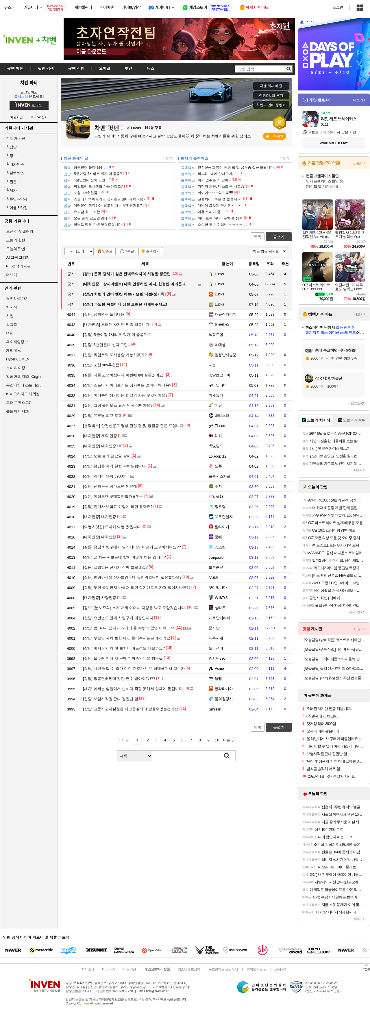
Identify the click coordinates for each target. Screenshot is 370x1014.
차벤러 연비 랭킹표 (271, 105)
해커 (218, 436)
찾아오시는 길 (256, 969)
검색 (227, 755)
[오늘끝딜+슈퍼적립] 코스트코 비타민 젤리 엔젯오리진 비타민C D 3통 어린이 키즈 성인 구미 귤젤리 (334, 640)
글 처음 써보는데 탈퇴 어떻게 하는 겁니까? (124, 557)
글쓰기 (278, 237)
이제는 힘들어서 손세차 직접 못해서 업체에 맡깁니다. (133, 689)
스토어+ (359, 163)
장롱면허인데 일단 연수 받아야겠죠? (119, 678)
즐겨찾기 (153, 251)
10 (217, 740)
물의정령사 (224, 699)
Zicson (220, 425)
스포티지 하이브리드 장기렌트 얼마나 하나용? (127, 385)
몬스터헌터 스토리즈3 (23, 385)
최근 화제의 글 (76, 158)
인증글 (107, 251)
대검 (212, 365)
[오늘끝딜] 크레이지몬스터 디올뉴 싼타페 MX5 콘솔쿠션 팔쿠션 (334, 659)
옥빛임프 (216, 446)
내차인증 (15, 164)
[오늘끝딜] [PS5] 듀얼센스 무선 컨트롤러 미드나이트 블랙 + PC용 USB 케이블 (334, 678)
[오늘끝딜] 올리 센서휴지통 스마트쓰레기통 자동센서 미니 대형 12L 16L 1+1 (334, 668)
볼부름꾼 (216, 567)
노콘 (218, 466)
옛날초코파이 (219, 375)
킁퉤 (218, 537)
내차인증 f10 (103, 446)
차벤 (9, 316)
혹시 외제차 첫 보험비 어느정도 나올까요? (124, 648)
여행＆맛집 (16, 208)
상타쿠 (220, 608)
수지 (218, 486)
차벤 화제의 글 (271, 86)
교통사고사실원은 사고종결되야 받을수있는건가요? (131, 709)
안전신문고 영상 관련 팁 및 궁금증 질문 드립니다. (134, 425)
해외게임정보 (17, 342)
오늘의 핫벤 (15, 240)
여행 (9, 333)
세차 (11, 190)
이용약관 (129, 969)
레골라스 (222, 324)
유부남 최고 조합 (102, 415)
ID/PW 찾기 (40, 117)
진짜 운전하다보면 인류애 (110, 486)
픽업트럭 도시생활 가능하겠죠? (115, 355)
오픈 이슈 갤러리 (19, 231)
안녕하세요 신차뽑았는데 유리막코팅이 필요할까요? (132, 577)
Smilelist (215, 709)
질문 (11, 182)
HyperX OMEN (17, 359)
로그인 (338, 7)
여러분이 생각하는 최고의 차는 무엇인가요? (125, 395)
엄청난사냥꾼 (225, 355)
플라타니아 (224, 689)
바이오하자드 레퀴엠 (23, 394)
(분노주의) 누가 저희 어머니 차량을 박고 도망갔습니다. (134, 608)
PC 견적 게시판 (18, 266)
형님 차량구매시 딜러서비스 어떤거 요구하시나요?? (132, 547)
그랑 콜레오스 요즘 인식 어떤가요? (118, 405)
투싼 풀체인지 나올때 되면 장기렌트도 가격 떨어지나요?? (136, 587)
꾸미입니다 (218, 385)
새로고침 (355, 403)
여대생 (220, 345)
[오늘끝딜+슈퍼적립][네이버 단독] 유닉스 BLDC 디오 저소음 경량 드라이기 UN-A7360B (334, 649)
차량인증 (99, 597)
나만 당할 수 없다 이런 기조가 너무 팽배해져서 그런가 (134, 668)
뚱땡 (218, 678)
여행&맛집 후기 (271, 95)
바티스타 (222, 415)
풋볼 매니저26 (17, 411)
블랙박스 (15, 173)
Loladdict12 (217, 456)
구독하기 (274, 136)
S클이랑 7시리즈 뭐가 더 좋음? (114, 334)
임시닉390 (217, 658)
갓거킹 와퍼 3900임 (105, 476)
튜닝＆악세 (16, 199)
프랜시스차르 (219, 476)
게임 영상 (13, 350)
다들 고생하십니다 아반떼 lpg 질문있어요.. (124, 375)
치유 (218, 405)
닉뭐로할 (216, 334)
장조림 (220, 506)
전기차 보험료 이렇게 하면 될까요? (118, 506)
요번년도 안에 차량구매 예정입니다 (118, 618)
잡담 (11, 147)
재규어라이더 (225, 314)
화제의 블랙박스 (194, 158)
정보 (11, 156)
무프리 (214, 577)
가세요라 (216, 395)
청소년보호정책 (189, 969)
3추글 (129, 251)
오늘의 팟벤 (15, 249)
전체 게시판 (15, 138)
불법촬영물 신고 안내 (223, 969)
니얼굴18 (216, 496)
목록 (257, 237)
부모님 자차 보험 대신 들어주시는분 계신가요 (126, 638)
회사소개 (87, 969)
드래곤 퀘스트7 (18, 402)
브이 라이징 (15, 368)
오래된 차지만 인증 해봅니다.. (117, 324)
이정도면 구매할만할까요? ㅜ (113, 496)
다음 (227, 740)
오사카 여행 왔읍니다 (112, 527)
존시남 (214, 628)
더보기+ (168, 158)
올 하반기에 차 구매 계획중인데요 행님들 (123, 658)
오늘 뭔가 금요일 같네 (107, 456)
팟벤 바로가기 (17, 298)
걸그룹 (11, 324)
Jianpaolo (216, 557)
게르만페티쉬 (219, 618)
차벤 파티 (29, 82)
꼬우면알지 (224, 517)
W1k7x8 (221, 597)
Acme (219, 668)
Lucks (219, 274)
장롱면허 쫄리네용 (104, 314)
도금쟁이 (216, 648)
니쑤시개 (216, 638)
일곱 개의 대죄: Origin (23, 376)
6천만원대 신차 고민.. (106, 345)
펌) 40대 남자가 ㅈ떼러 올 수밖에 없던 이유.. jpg (129, 628)
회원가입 (16, 117)
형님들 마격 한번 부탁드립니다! (115, 466)
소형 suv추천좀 (101, 365)
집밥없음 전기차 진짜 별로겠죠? (115, 567)
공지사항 (281, 969)
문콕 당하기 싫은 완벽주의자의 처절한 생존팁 (127, 274)
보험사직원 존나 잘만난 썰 (110, 699)
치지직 (11, 307)
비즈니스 (108, 969)
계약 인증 (100, 436)
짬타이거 (222, 527)
